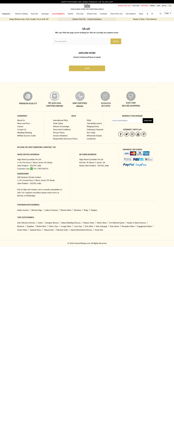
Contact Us (21, 129)
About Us (21, 120)
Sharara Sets (92, 14)
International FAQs (60, 120)
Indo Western (131, 14)
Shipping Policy (93, 126)
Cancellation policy (94, 123)
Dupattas (30, 226)
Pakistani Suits (62, 230)
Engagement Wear (144, 226)
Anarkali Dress (35, 230)
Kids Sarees (114, 226)
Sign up (164, 5)
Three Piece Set (116, 14)
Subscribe (148, 121)
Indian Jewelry (23, 210)
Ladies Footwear (51, 210)
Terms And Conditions (62, 129)
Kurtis (40, 223)
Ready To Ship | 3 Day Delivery (145, 19)
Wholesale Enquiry (94, 135)
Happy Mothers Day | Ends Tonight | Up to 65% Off (28, 19)
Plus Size (80, 14)
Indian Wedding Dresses (71, 223)
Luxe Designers (58, 14)
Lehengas (45, 14)
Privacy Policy (58, 132)
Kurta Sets (99, 230)
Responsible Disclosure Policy (65, 139)
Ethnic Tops (53, 226)
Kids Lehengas (101, 226)
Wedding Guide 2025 (124, 5)
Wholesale (144, 6)
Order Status (58, 123)
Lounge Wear (66, 226)
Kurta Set (34, 14)
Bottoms (20, 226)
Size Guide (91, 132)
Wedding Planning (24, 132)
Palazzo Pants (88, 223)
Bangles (94, 210)
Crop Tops (78, 226)
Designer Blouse (52, 223)
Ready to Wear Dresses (136, 223)
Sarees (70, 14)
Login (158, 5)
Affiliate (152, 5)
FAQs (89, 120)
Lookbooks (91, 139)
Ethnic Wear (102, 223)
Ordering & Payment (95, 129)
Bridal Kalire (41, 226)
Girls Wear (89, 226)
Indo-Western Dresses (26, 223)
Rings (86, 210)
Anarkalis (103, 14)
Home (87, 68)
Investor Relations (60, 135)
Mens (141, 14)
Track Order (135, 5)
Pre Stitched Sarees (117, 223)
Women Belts (65, 210)
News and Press (23, 123)
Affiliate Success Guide (26, 135)
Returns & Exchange (61, 126)
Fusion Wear (22, 230)
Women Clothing (21, 14)
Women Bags (36, 210)
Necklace (77, 210)
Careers (20, 126)
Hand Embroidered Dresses (81, 230)
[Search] (160, 13)
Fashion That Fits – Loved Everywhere (87, 19)
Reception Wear (128, 226)
